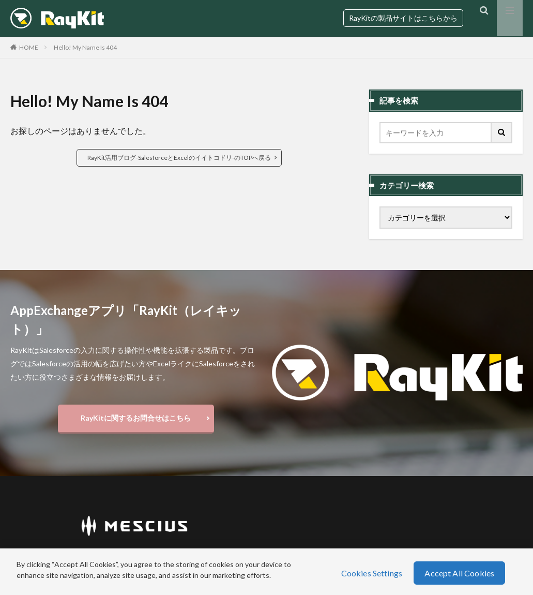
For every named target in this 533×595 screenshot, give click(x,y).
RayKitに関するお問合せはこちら (136, 419)
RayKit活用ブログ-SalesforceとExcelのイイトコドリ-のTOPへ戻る (179, 157)
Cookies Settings (372, 573)
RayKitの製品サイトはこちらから (403, 17)
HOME (28, 47)
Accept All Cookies (459, 573)
